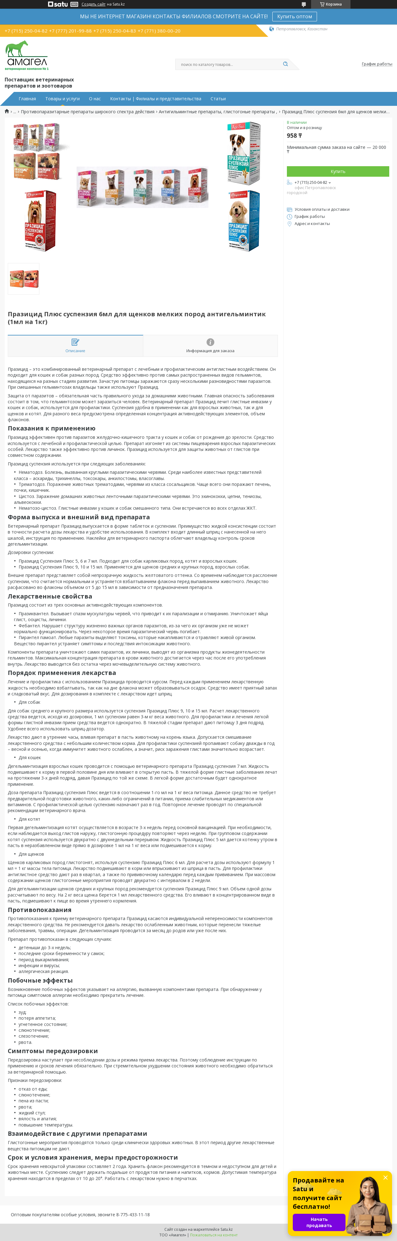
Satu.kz (227, 1229)
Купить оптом (294, 16)
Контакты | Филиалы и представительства (155, 99)
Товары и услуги (62, 99)
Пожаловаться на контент (214, 1235)
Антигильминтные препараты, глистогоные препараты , (218, 112)
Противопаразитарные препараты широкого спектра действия (87, 112)
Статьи (218, 99)
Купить (338, 171)
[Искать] (285, 64)
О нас (95, 99)
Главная (27, 99)
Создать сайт (93, 4)
